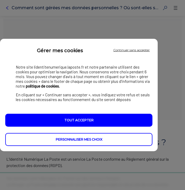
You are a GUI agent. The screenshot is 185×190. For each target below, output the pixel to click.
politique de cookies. (43, 86)
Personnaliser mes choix (79, 140)
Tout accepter (79, 120)
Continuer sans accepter (131, 50)
